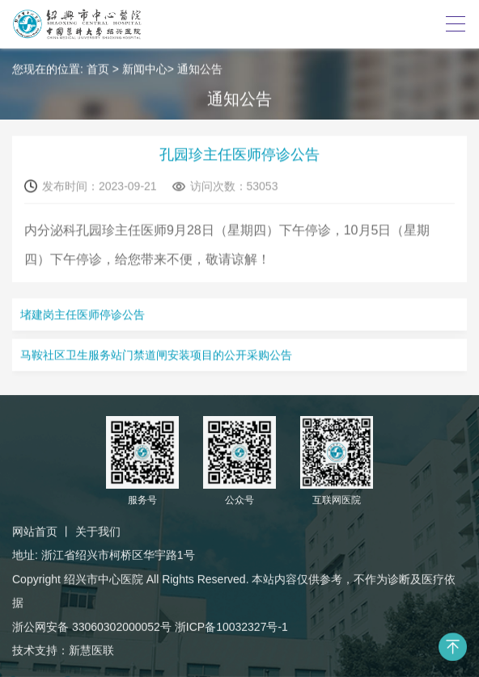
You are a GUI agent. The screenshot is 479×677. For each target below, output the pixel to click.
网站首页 (34, 532)
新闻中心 (144, 69)
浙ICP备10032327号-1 (231, 626)
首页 (98, 69)
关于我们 (98, 532)
